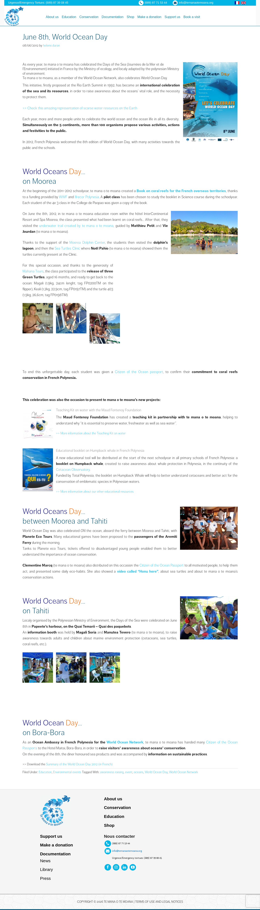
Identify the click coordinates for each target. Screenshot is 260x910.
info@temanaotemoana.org (127, 851)
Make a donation (56, 845)
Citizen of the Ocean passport (139, 372)
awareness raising (112, 772)
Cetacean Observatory (73, 469)
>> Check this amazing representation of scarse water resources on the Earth (80, 108)
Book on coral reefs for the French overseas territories (181, 191)
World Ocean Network (125, 742)
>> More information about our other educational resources (95, 492)
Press (45, 879)
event (128, 772)
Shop (109, 825)
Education (45, 772)
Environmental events (67, 772)
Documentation (55, 854)
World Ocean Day (156, 772)
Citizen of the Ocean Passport (161, 565)
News (45, 861)
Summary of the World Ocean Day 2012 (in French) (79, 764)
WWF (63, 197)
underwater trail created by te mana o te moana (76, 225)
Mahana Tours (33, 271)
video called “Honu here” (138, 571)
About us (113, 798)
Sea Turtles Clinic (68, 248)
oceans (138, 772)
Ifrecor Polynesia (87, 197)
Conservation (117, 807)
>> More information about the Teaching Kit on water (91, 433)
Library (46, 870)
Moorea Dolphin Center (87, 242)
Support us (51, 836)
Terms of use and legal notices (159, 902)
